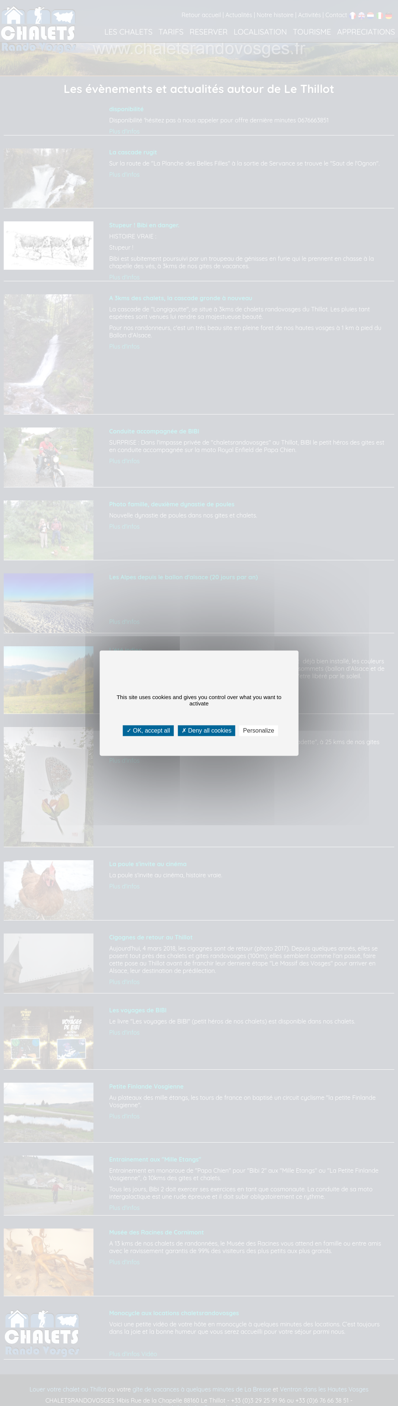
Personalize (258, 730)
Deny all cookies (207, 730)
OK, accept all (148, 730)
